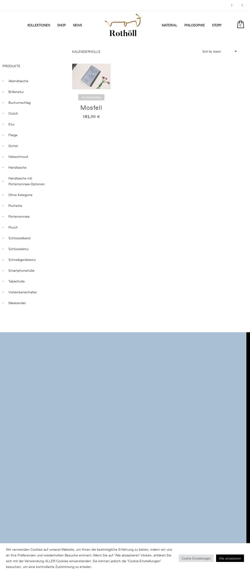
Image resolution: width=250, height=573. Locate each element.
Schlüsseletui (18, 249)
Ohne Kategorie (20, 195)
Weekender (17, 303)
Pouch (13, 227)
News (77, 25)
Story (217, 25)
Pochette (15, 205)
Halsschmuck (18, 156)
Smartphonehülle (21, 270)
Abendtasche (18, 81)
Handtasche (17, 167)
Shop (61, 25)
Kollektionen (38, 25)
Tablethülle (16, 281)
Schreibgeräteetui (22, 260)
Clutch (13, 113)
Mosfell (91, 107)
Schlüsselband (19, 238)
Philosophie (194, 25)
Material (169, 25)
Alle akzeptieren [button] (230, 558)
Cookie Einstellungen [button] (196, 558)
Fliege (13, 135)
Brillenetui (16, 92)
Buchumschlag (19, 102)
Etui (11, 124)
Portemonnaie (19, 216)
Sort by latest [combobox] (211, 51)
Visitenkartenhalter (22, 292)
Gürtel (13, 146)
